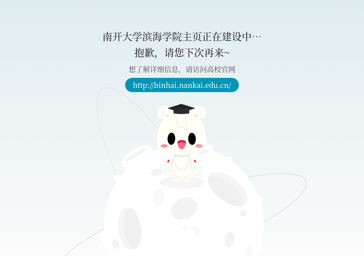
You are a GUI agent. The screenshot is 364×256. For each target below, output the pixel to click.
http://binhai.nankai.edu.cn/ (182, 85)
